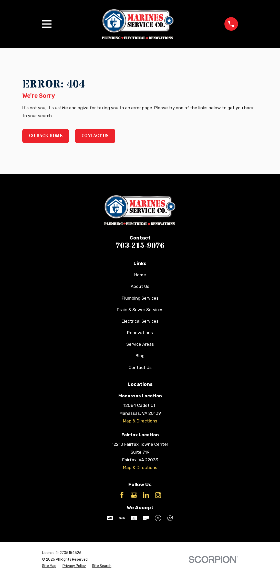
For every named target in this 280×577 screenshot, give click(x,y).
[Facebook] (122, 495)
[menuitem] (49, 566)
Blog (140, 355)
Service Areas (140, 344)
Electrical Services (140, 321)
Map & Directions (140, 420)
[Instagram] (158, 495)
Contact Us (95, 136)
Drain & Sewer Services (140, 309)
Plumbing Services (140, 298)
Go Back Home (46, 136)
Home (140, 274)
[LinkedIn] (146, 495)
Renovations (140, 332)
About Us (140, 286)
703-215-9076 (140, 245)
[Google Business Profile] (134, 495)
